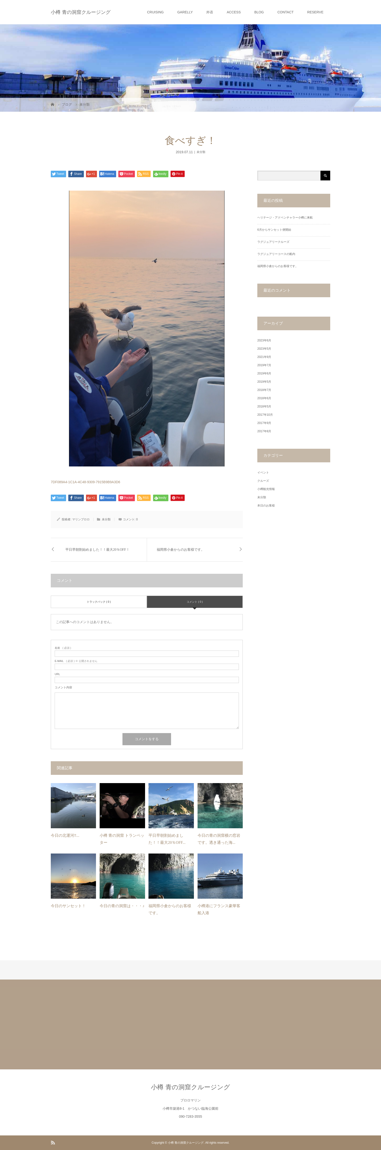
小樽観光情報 (266, 489)
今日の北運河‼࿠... (65, 835)
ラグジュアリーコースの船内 (276, 254)
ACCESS (234, 12)
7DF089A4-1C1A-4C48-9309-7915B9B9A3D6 (85, 482)
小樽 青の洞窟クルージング (81, 12)
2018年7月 (264, 390)
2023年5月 (264, 348)
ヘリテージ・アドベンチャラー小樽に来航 (285, 217)
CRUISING (155, 12)
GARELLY (185, 12)
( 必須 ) (63, 648)
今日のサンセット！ (68, 906)
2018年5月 (264, 406)
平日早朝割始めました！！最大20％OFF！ (97, 549)
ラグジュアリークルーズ (273, 242)
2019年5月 (264, 381)
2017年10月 (265, 414)
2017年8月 (264, 431)
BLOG (259, 12)
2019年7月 (264, 365)
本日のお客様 (266, 505)
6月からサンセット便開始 (274, 229)
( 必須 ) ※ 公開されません (76, 661)
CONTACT (285, 12)
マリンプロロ (81, 519)
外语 (209, 12)
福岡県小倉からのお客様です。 (180, 549)
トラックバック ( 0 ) (99, 601)
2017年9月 (264, 423)
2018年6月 (264, 398)
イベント (263, 472)
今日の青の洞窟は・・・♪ (122, 906)
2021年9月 (264, 357)
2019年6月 (264, 373)
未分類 (201, 152)
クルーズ (263, 480)
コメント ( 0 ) (195, 601)
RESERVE (315, 12)
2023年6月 (264, 340)
